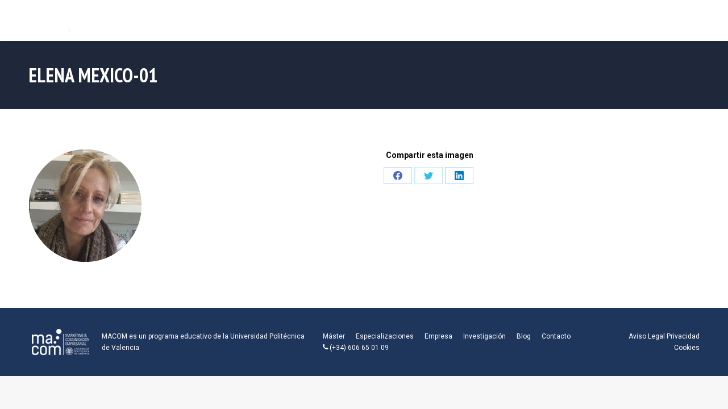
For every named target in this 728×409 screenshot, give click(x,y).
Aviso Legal (647, 336)
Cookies (687, 348)
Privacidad (683, 336)
